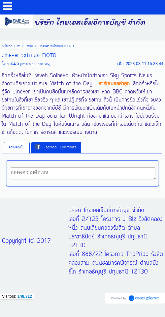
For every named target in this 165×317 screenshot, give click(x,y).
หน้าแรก (7, 46)
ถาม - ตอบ (25, 46)
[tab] (17, 147)
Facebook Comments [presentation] (55, 147)
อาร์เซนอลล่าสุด (114, 84)
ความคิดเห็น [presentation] (17, 147)
